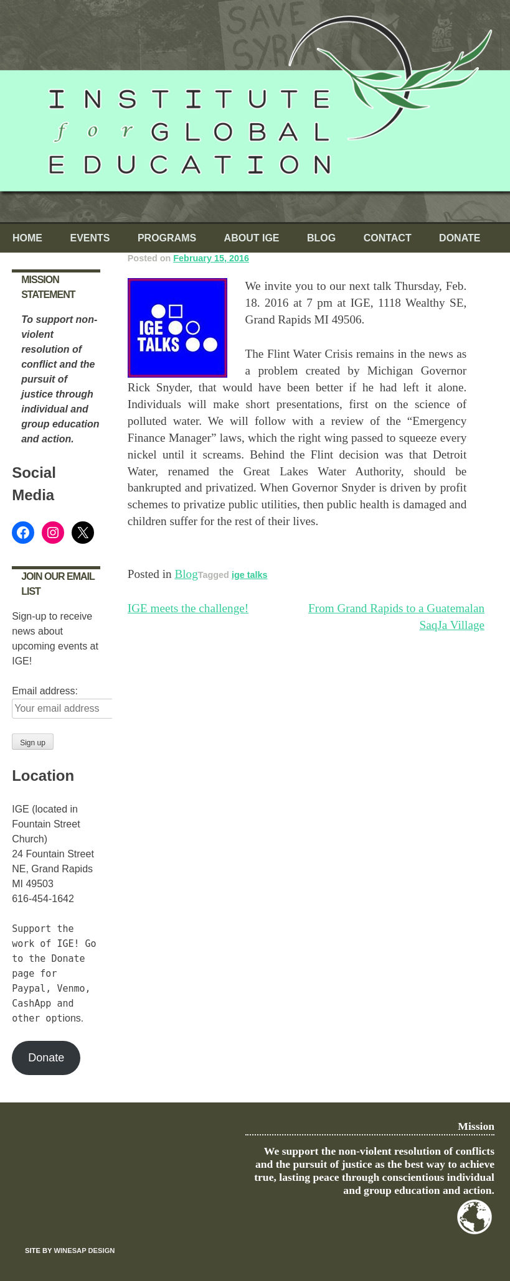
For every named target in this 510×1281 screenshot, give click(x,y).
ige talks (250, 575)
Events (90, 238)
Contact (388, 238)
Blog (321, 238)
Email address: (45, 691)
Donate (459, 238)
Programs (167, 238)
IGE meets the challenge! (188, 608)
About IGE (252, 238)
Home (27, 238)
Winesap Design (84, 1250)
